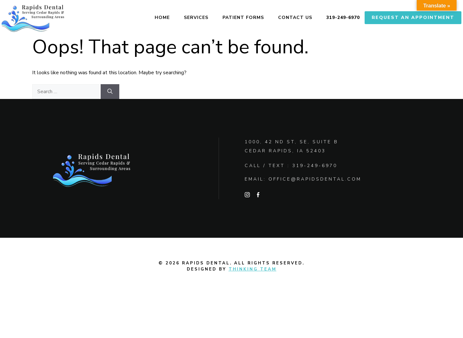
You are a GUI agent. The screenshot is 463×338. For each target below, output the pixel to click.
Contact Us (295, 17)
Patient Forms (243, 17)
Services (196, 17)
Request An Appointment (413, 17)
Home (162, 17)
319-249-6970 (343, 17)
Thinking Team (253, 269)
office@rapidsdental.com (314, 179)
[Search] (110, 91)
